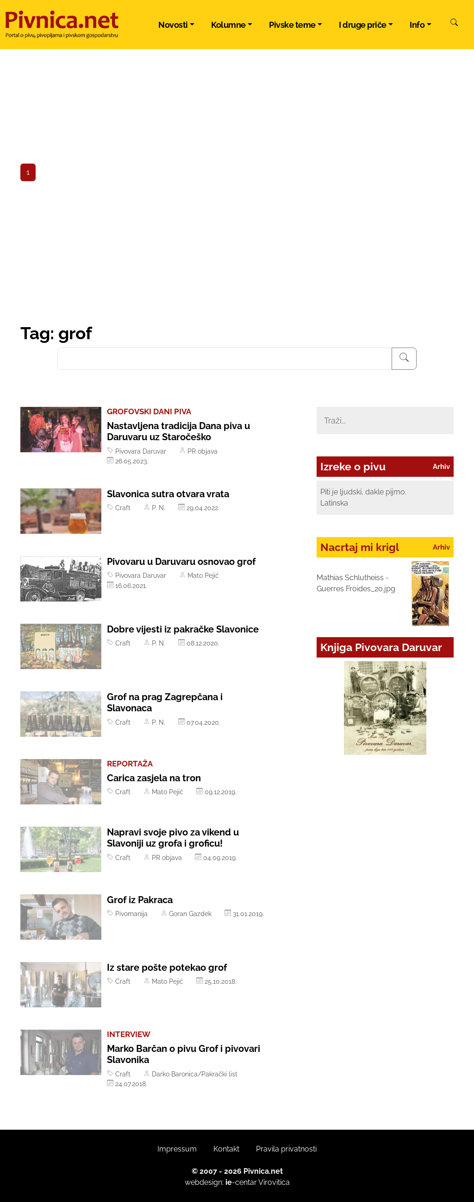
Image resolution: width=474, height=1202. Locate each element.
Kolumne (228, 25)
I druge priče (363, 25)
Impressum (177, 1149)
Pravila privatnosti (286, 1149)
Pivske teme (292, 25)
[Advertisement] (237, 253)
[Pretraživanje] (404, 359)
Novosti (173, 25)
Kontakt (226, 1149)
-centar (241, 1182)
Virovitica (274, 1182)
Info (417, 25)
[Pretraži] (454, 23)
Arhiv (441, 466)
